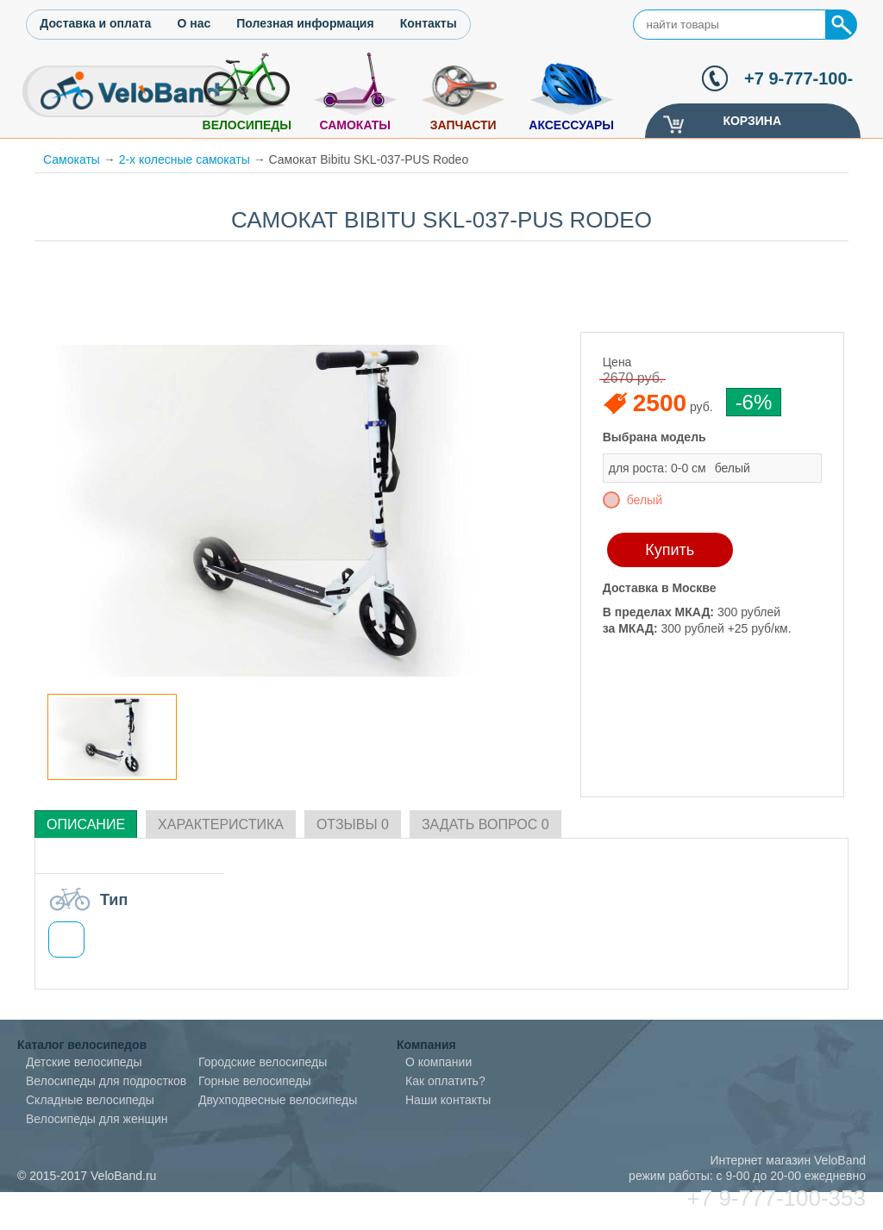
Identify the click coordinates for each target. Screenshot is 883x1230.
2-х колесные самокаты (184, 159)
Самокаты (355, 125)
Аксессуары (571, 125)
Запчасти (463, 125)
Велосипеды (247, 125)
